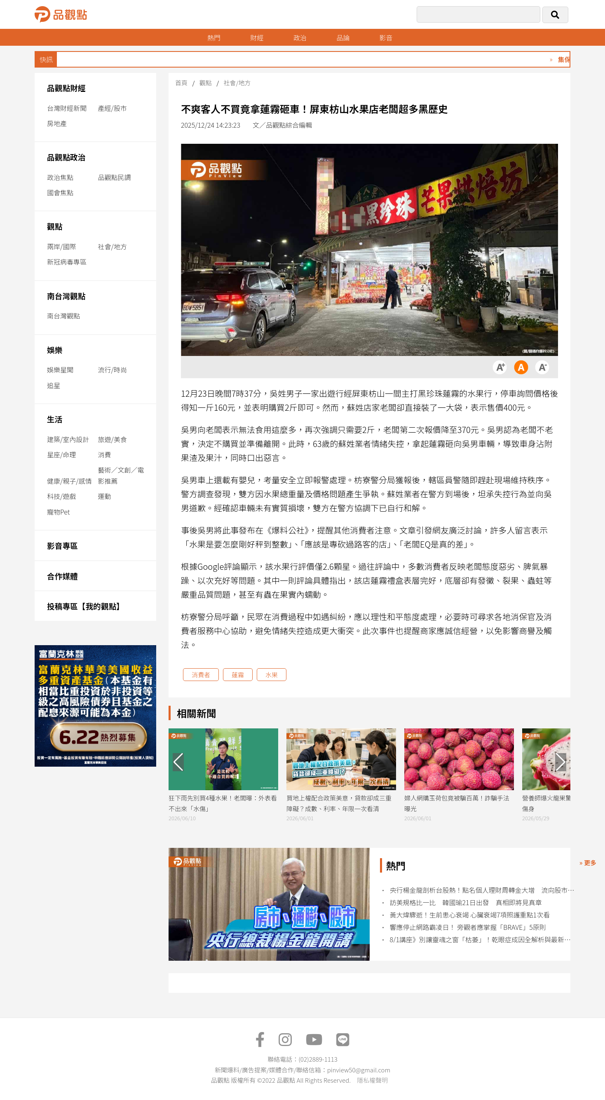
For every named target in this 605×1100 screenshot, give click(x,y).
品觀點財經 (66, 87)
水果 (271, 674)
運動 (104, 496)
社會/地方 (112, 246)
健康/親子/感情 (69, 481)
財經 (256, 37)
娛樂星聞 (60, 369)
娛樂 (54, 349)
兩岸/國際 (61, 246)
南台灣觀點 (66, 295)
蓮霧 (238, 674)
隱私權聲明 (372, 1080)
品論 (342, 37)
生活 (54, 418)
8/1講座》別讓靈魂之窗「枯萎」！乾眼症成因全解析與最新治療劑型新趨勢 (483, 939)
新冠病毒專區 (67, 262)
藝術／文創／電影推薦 (121, 475)
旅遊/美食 (112, 439)
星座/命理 (61, 454)
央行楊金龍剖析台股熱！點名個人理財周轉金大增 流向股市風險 (483, 890)
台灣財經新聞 (67, 108)
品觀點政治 (66, 156)
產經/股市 (112, 108)
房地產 (57, 123)
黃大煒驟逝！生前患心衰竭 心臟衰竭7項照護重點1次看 (470, 915)
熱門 (213, 37)
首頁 (181, 82)
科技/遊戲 (61, 496)
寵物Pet (58, 512)
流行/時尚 (112, 369)
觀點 (54, 226)
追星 (53, 385)
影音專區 (62, 545)
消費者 (201, 674)
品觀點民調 (114, 177)
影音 (386, 37)
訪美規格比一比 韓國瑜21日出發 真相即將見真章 (466, 902)
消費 (104, 454)
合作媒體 (62, 575)
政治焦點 (60, 177)
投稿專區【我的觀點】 (85, 605)
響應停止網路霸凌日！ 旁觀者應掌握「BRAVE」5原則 (468, 927)
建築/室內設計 (68, 439)
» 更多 (587, 862)
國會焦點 (60, 192)
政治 (300, 37)
